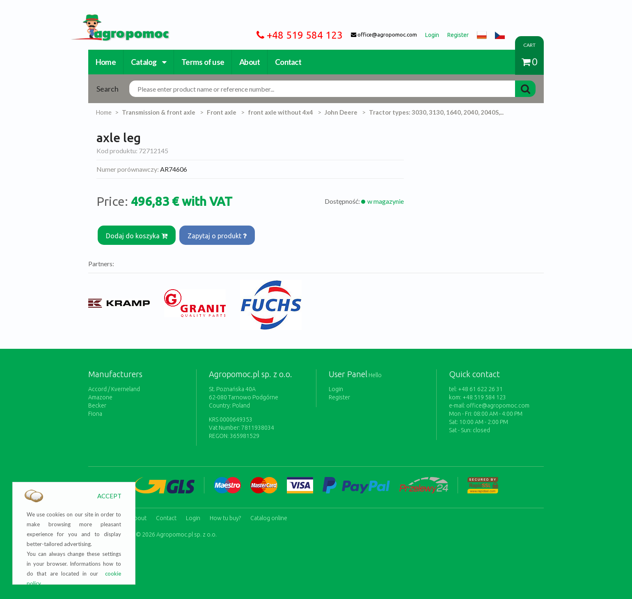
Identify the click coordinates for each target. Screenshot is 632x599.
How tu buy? (225, 513)
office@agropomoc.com (497, 402)
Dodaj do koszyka (137, 234)
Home (106, 62)
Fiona (95, 410)
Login (336, 385)
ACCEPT (109, 496)
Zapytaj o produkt (219, 234)
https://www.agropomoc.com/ (114, 19)
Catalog (148, 62)
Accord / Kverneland (114, 385)
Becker (97, 402)
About (249, 62)
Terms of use (202, 62)
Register (339, 394)
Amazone (100, 394)
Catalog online (268, 513)
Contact (288, 62)
